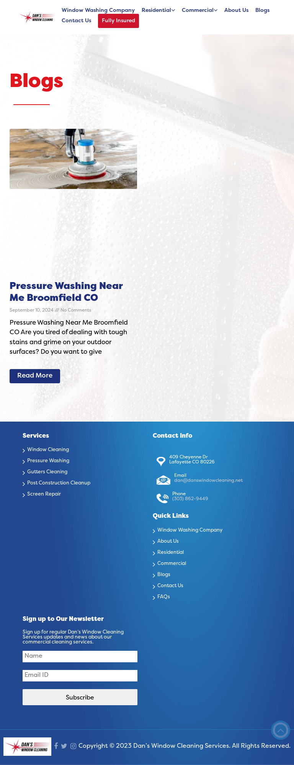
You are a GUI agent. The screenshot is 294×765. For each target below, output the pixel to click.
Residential (156, 10)
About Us (236, 10)
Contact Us (76, 20)
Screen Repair (44, 494)
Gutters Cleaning (47, 472)
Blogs (262, 10)
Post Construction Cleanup (58, 483)
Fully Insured (118, 20)
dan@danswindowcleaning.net (208, 480)
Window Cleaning (48, 450)
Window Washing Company (98, 10)
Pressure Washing (48, 461)
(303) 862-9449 (190, 499)
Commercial (198, 10)
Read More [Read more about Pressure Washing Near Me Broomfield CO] (34, 376)
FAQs (163, 597)
